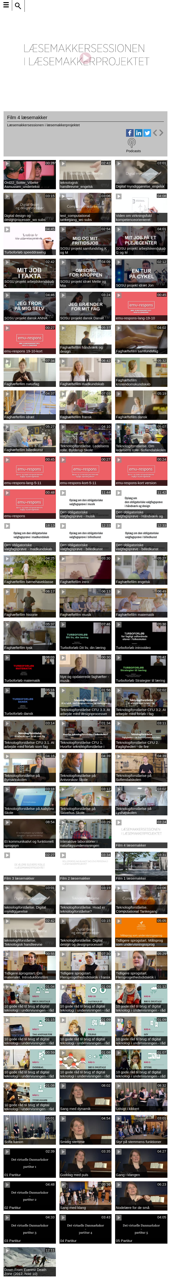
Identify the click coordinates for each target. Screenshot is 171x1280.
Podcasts (133, 151)
